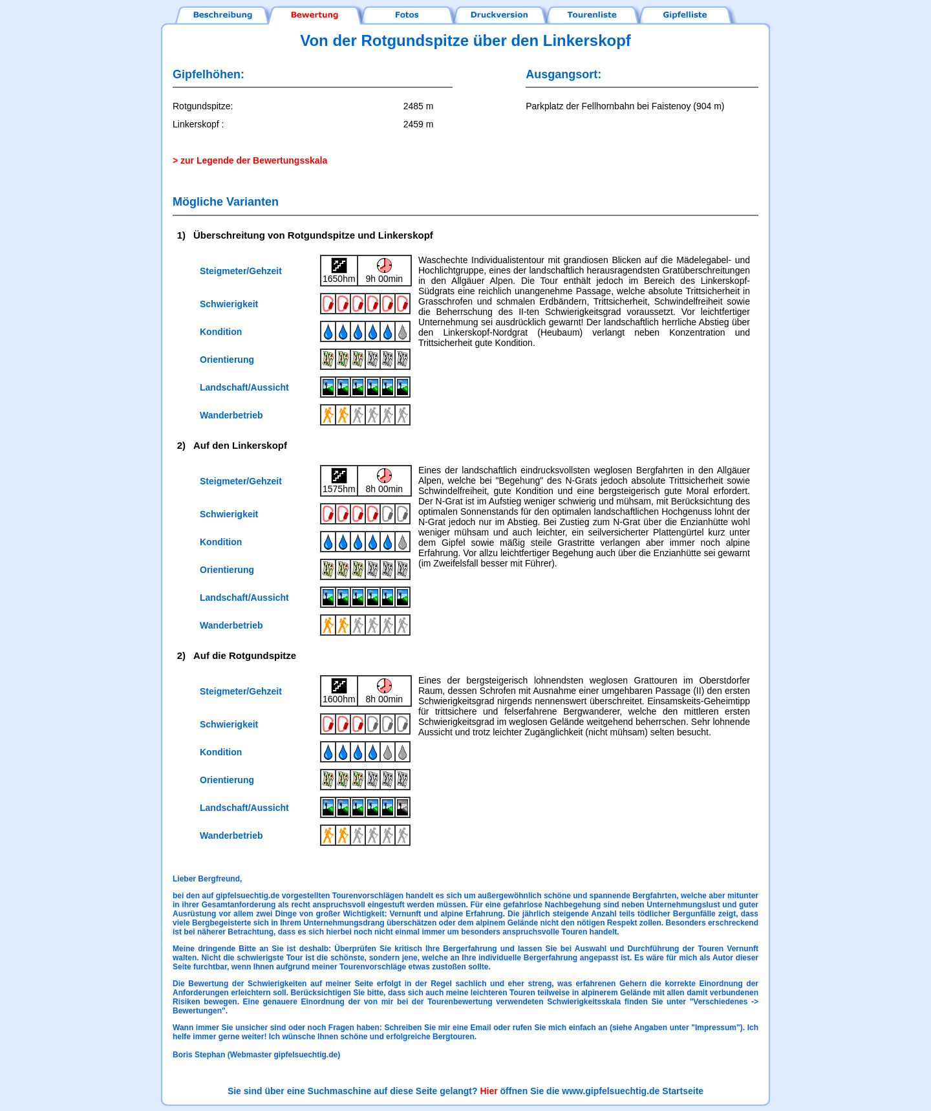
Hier (488, 1091)
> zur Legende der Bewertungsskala (250, 160)
